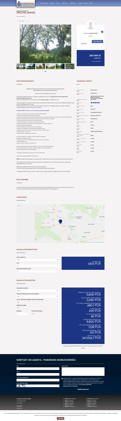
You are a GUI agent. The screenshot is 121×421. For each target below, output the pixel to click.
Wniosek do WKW (21, 305)
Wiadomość (65, 366)
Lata (18, 263)
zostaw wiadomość (97, 41)
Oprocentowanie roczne (24, 269)
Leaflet (86, 242)
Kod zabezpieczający (22, 383)
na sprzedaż (93, 399)
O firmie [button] (52, 3)
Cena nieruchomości (22, 288)
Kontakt (80, 3)
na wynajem (70, 399)
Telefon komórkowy (22, 377)
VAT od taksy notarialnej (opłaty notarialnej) (30, 300)
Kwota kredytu (21, 257)
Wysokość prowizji (37, 311)
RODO (91, 3)
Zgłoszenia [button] (65, 3)
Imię (18, 366)
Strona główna (44, 3)
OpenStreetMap (97, 242)
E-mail (18, 372)
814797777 (83, 44)
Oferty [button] (58, 3)
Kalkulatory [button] (73, 3)
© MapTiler (91, 242)
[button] (60, 221)
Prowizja (19, 311)
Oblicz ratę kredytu (96, 61)
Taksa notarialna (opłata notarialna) (28, 294)
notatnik (85, 3)
